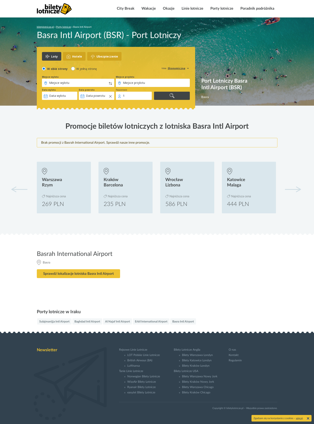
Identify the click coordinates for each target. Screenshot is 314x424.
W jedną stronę (86, 69)
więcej (299, 418)
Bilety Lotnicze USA (186, 371)
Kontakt (234, 355)
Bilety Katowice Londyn (197, 360)
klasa (164, 68)
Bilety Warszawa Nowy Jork (199, 376)
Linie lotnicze (192, 8)
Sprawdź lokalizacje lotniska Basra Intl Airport (78, 273)
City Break (125, 8)
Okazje (168, 8)
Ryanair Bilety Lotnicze (141, 387)
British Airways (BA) (139, 360)
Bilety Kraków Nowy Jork (198, 381)
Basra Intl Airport (183, 321)
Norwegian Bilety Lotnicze (143, 376)
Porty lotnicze (221, 8)
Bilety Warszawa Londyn (197, 355)
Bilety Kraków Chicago (196, 392)
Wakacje (148, 8)
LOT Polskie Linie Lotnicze (143, 355)
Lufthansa (133, 365)
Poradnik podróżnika (257, 8)
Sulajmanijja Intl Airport (54, 321)
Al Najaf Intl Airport (117, 321)
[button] (293, 189)
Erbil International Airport (151, 321)
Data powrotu (87, 89)
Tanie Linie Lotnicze (131, 371)
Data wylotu (49, 89)
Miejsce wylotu (50, 76)
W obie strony (57, 69)
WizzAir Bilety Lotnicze (141, 381)
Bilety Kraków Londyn (196, 365)
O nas (232, 349)
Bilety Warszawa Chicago (198, 387)
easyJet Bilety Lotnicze (141, 392)
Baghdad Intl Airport (87, 321)
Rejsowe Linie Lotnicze (133, 349)
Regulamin (235, 360)
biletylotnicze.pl (45, 27)
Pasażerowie (121, 89)
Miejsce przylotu (125, 76)
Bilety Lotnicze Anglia (187, 349)
